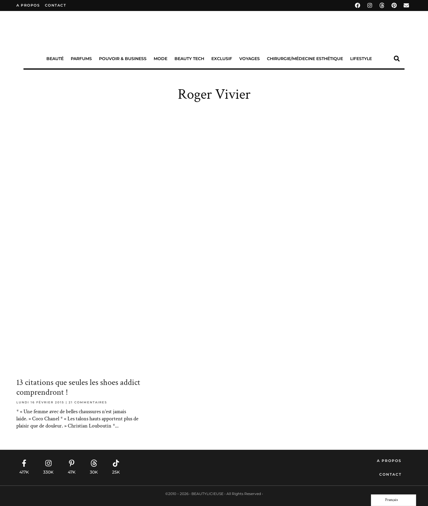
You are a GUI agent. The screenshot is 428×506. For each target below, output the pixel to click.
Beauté (55, 58)
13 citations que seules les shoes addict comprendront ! (78, 387)
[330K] (48, 463)
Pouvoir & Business (123, 58)
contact (55, 5)
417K (24, 472)
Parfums (81, 58)
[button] (397, 59)
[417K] (24, 463)
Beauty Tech (189, 58)
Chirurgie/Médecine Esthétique (305, 58)
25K (116, 472)
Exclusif (221, 58)
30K (94, 472)
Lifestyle (361, 58)
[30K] (93, 463)
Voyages (249, 58)
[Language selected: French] (393, 500)
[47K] (71, 463)
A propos (28, 5)
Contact (390, 474)
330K (48, 472)
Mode (160, 58)
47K (71, 472)
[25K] (115, 463)
